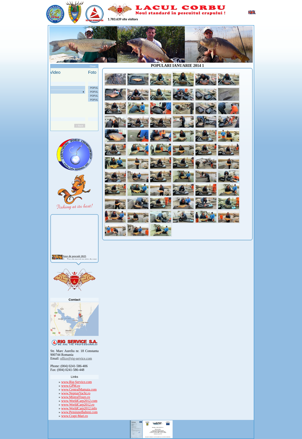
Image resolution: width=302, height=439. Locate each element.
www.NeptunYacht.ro (75, 393)
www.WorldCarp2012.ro (77, 404)
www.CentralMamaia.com (79, 389)
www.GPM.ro (70, 385)
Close (93, 66)
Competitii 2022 (44, 99)
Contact (40, 115)
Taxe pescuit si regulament (49, 96)
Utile (38, 107)
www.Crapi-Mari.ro (74, 416)
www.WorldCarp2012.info (79, 408)
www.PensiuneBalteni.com (79, 412)
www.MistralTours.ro (75, 397)
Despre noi (41, 88)
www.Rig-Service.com (76, 382)
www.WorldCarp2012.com (79, 401)
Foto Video (41, 111)
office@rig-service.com (76, 358)
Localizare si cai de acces (49, 92)
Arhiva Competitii (44, 103)
